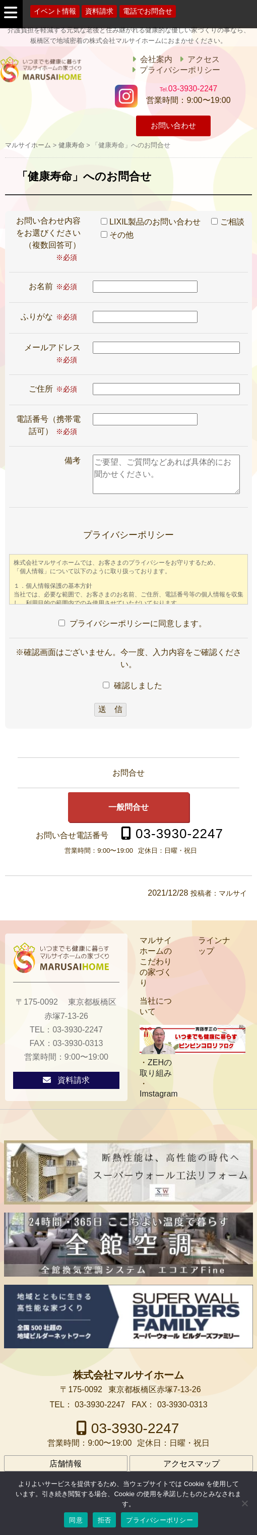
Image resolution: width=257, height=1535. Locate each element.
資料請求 (99, 11)
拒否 (104, 1520)
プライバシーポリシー (180, 70)
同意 (76, 1520)
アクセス (203, 59)
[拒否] (244, 1503)
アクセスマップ (191, 1464)
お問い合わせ (173, 126)
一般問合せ (128, 807)
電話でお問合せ (147, 11)
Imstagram (159, 1093)
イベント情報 (55, 11)
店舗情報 (65, 1464)
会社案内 (156, 59)
